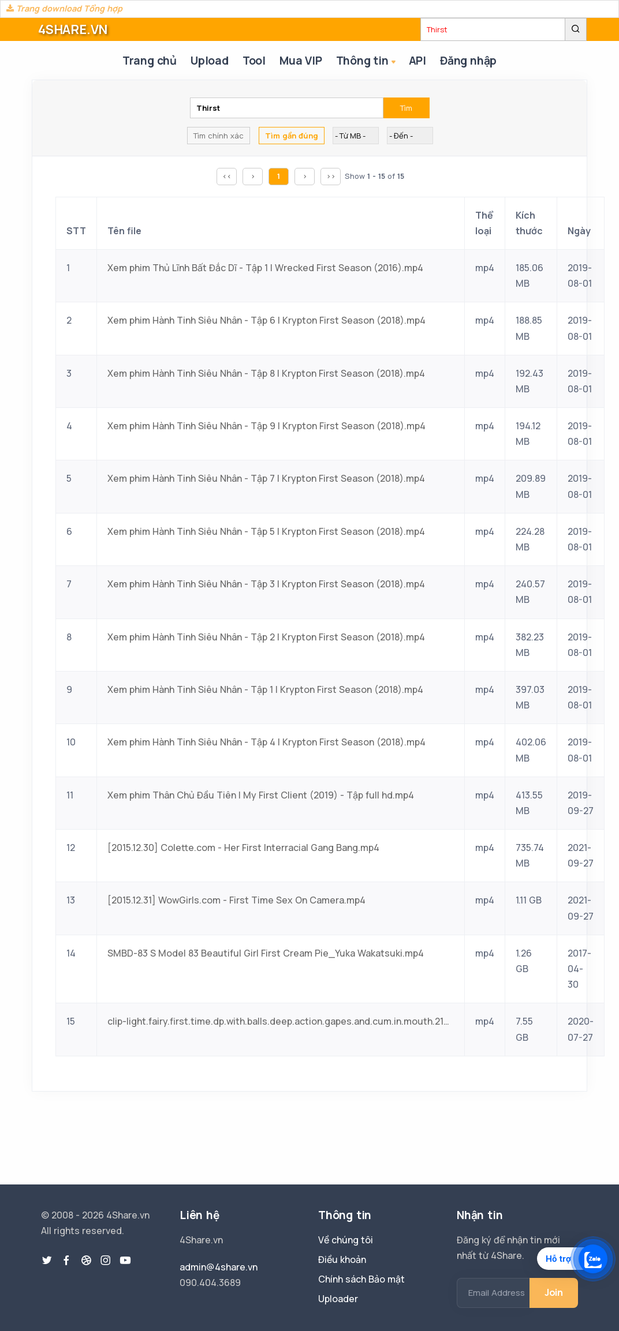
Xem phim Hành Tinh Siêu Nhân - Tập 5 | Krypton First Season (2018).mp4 (266, 531)
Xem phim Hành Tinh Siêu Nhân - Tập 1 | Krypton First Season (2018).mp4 (265, 689)
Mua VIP (300, 60)
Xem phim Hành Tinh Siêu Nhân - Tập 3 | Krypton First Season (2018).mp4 (266, 584)
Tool (254, 60)
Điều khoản (342, 1259)
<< (227, 176)
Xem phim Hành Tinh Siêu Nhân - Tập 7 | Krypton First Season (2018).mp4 (266, 478)
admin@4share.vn (219, 1267)
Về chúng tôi (345, 1239)
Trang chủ (149, 60)
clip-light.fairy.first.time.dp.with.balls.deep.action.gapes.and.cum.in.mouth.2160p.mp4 (280, 1021)
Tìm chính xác (218, 135)
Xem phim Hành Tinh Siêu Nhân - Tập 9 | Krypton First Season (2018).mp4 (266, 425)
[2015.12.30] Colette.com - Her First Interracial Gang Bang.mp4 (243, 847)
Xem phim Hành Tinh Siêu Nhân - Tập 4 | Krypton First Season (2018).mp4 (266, 742)
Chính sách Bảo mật (361, 1279)
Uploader (338, 1298)
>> (330, 176)
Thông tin (367, 61)
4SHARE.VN (72, 29)
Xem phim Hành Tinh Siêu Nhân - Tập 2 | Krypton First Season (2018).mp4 (266, 637)
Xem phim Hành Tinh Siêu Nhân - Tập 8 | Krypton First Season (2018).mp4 (266, 373)
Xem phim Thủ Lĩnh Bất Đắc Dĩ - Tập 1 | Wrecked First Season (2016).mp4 (265, 267)
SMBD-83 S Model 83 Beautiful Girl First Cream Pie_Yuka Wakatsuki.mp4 (265, 953)
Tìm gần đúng (291, 135)
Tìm (406, 108)
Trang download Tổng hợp (64, 8)
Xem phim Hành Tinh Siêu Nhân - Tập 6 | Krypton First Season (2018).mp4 (266, 320)
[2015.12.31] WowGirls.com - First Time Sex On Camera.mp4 (236, 900)
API (417, 60)
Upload (210, 60)
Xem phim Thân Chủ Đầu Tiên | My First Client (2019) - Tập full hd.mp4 (260, 795)
